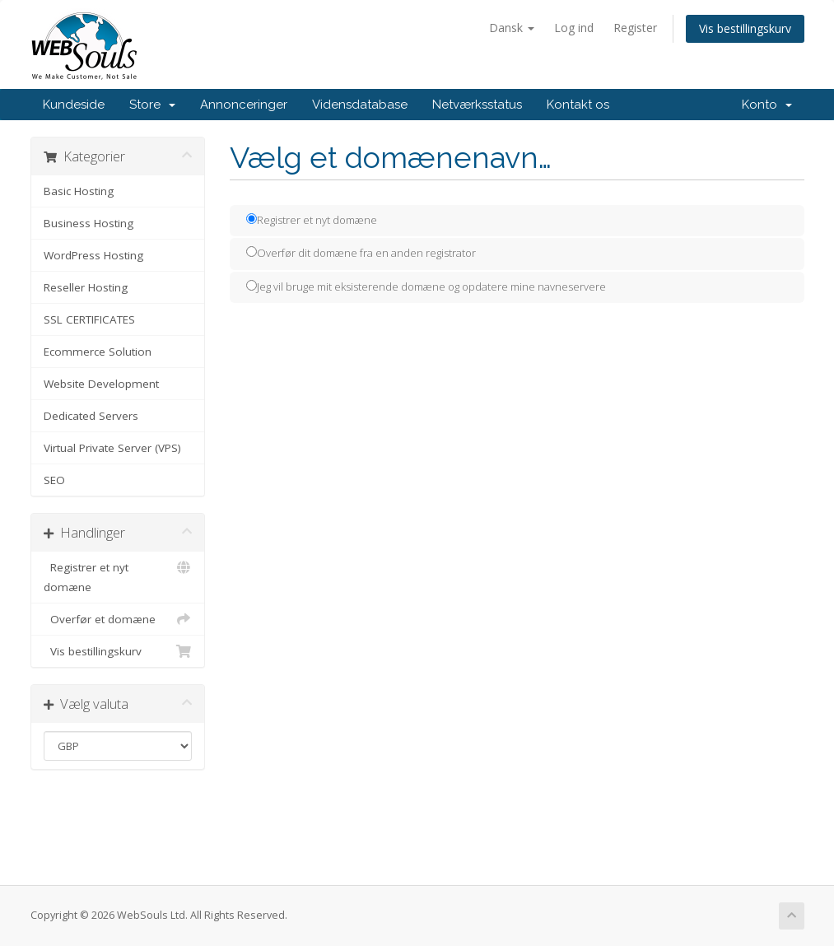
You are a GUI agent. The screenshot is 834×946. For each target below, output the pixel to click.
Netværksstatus (477, 104)
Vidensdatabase (360, 104)
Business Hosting (88, 223)
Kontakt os (578, 104)
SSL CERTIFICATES (89, 319)
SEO (54, 480)
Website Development (101, 383)
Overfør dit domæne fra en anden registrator (361, 252)
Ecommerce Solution (97, 351)
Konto (767, 104)
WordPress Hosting (93, 255)
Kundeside (74, 104)
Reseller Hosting (86, 287)
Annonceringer (243, 104)
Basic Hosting (79, 191)
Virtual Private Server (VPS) (112, 447)
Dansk (511, 27)
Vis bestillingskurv (745, 28)
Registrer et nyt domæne (118, 575)
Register (635, 27)
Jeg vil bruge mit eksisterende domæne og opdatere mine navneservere (426, 286)
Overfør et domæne (118, 619)
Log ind (574, 27)
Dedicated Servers (91, 415)
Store (152, 104)
